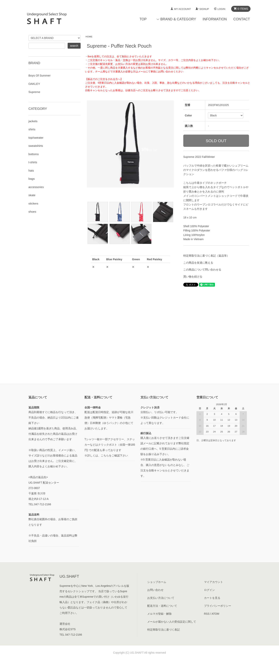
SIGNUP (204, 9)
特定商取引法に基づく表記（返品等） (206, 255)
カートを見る (212, 597)
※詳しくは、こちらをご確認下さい (106, 455)
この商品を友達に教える (198, 262)
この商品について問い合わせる (202, 269)
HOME (89, 36)
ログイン (209, 589)
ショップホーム (156, 582)
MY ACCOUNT (182, 9)
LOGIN (221, 9)
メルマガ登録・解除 (159, 613)
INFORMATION (215, 19)
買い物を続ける (192, 276)
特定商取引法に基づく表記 (163, 629)
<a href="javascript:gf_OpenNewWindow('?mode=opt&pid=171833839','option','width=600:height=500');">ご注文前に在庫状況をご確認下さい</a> (130, 304)
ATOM (215, 613)
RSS (207, 613)
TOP (143, 19)
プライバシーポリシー (217, 605)
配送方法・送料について (162, 605)
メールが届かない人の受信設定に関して (171, 621)
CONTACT (241, 19)
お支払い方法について (160, 597)
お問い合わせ (155, 589)
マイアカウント (213, 582)
